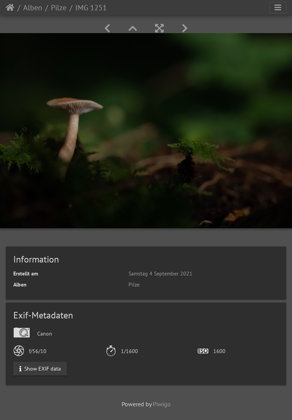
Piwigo (162, 404)
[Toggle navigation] (278, 7)
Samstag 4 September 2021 (160, 273)
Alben (32, 8)
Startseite (10, 7)
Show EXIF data (40, 368)
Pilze (59, 8)
